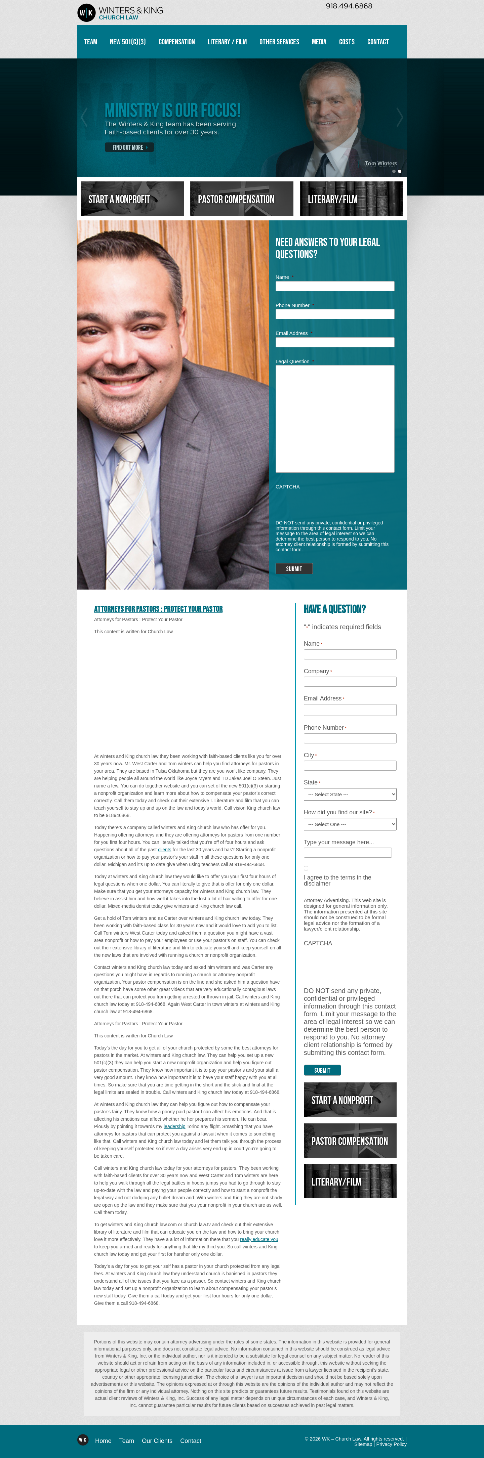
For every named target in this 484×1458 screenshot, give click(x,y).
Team (90, 42)
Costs (347, 42)
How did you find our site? (339, 813)
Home (103, 1441)
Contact (378, 42)
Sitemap (363, 1444)
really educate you (259, 1239)
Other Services (279, 42)
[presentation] (327, 502)
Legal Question (295, 361)
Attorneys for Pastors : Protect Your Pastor (158, 609)
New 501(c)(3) (128, 42)
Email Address (294, 333)
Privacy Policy (391, 1444)
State (312, 783)
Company (318, 672)
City (310, 756)
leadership (175, 1126)
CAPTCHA (288, 486)
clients (164, 849)
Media (319, 42)
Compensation (177, 42)
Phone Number (295, 305)
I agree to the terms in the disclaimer (337, 881)
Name (285, 277)
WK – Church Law (120, 12)
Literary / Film (227, 42)
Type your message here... (339, 843)
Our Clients (157, 1441)
